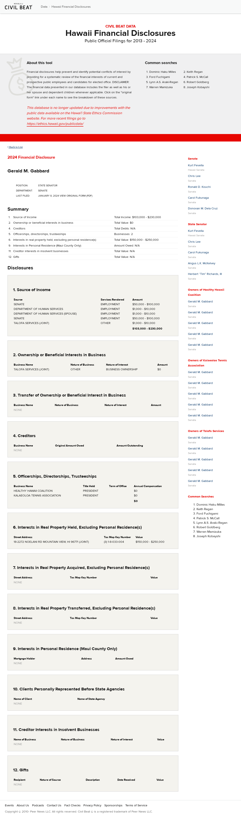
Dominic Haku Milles (162, 72)
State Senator (197, 224)
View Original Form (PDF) (76, 195)
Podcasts (38, 805)
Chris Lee (194, 176)
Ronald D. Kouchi (199, 187)
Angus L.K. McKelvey (201, 263)
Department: (24, 190)
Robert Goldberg (198, 82)
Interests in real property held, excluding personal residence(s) (54, 240)
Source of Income (25, 217)
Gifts (16, 257)
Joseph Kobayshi (198, 87)
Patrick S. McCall (197, 77)
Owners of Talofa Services (206, 431)
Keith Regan (195, 72)
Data (44, 7)
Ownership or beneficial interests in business (43, 223)
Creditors (19, 229)
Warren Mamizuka (161, 87)
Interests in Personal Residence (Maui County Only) (47, 246)
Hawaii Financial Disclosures (71, 7)
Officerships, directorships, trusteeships (39, 234)
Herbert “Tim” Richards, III (205, 274)
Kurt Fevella (196, 165)
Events (9, 805)
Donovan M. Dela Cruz (203, 208)
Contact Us (54, 805)
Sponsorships (113, 805)
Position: (22, 185)
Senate (193, 159)
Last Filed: (23, 195)
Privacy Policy (92, 805)
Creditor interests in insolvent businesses (40, 251)
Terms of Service (136, 805)
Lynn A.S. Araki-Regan (163, 82)
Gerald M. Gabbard (28, 171)
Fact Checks (72, 805)
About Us (23, 805)
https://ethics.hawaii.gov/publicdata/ (55, 123)
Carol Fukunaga (198, 198)
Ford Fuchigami (159, 77)
